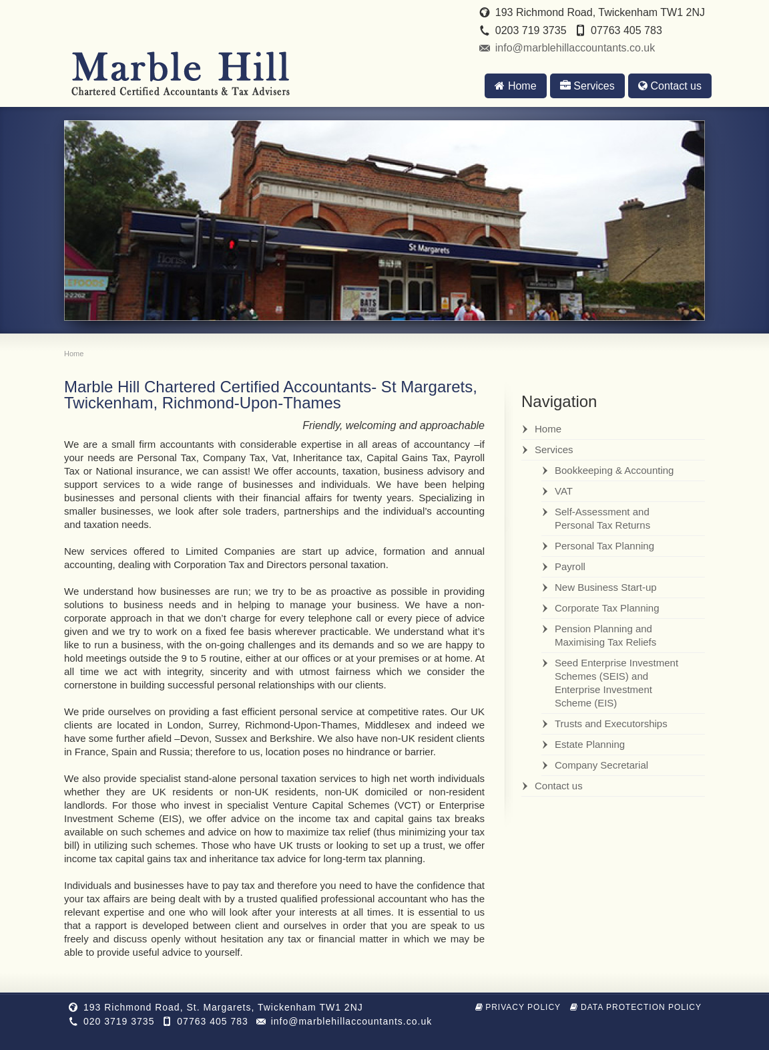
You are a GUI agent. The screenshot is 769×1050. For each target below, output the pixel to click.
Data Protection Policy (636, 1007)
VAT (564, 491)
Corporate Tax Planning (607, 608)
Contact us (670, 86)
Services (587, 86)
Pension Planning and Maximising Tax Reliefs (605, 635)
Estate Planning (590, 744)
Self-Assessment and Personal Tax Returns (602, 518)
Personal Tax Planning (604, 545)
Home (515, 86)
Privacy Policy (518, 1007)
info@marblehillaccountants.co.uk (575, 47)
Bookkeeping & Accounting (614, 470)
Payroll (570, 566)
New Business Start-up (606, 587)
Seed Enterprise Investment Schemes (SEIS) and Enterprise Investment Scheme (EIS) (616, 682)
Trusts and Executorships (611, 723)
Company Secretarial (601, 765)
